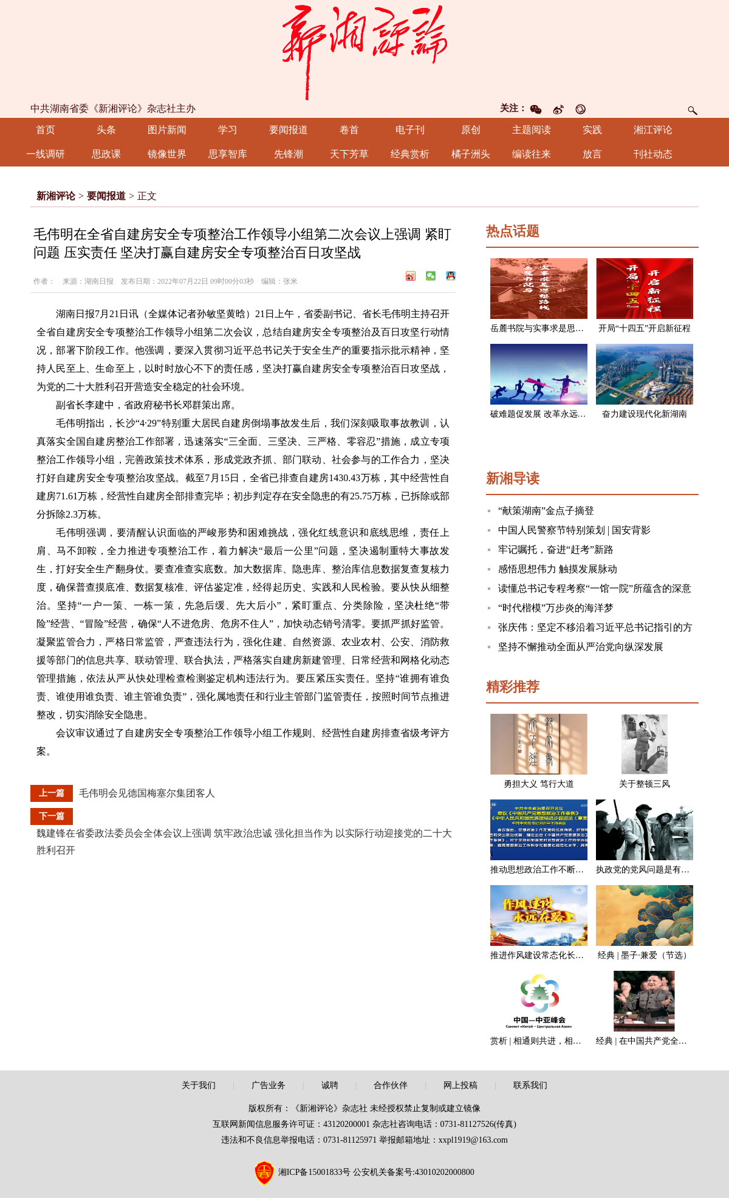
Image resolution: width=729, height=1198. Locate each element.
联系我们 (530, 1085)
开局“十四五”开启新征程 (644, 328)
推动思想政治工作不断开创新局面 (554, 869)
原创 (471, 130)
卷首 (349, 130)
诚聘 (329, 1085)
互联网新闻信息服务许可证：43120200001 (291, 1124)
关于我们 (199, 1085)
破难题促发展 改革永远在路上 (546, 414)
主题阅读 (531, 130)
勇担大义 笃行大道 (539, 784)
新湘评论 (55, 196)
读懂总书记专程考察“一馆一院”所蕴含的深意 (594, 588)
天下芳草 (349, 154)
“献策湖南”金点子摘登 (546, 510)
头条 (106, 130)
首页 (45, 130)
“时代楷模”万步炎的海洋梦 (556, 608)
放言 (592, 154)
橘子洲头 (470, 154)
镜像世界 (167, 154)
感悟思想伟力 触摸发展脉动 (557, 569)
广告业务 (269, 1085)
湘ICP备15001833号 (314, 1172)
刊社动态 (653, 154)
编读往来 (531, 154)
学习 (228, 130)
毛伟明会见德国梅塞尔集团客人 (147, 793)
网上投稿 (460, 1085)
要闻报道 (288, 130)
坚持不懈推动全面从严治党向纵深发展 (580, 647)
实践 (592, 130)
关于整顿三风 (644, 784)
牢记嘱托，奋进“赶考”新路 (556, 549)
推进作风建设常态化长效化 (541, 955)
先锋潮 (288, 154)
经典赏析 (410, 154)
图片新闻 (167, 130)
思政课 (106, 154)
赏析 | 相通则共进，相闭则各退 (548, 1041)
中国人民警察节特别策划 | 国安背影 (574, 530)
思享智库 (227, 154)
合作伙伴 (391, 1085)
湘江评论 (653, 130)
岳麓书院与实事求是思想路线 (545, 328)
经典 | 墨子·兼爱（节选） (644, 955)
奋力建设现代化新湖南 (644, 414)
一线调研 (45, 154)
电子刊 (410, 130)
